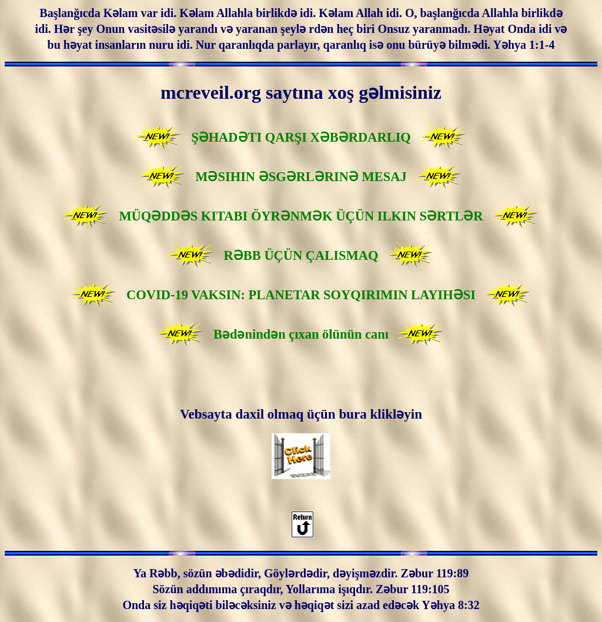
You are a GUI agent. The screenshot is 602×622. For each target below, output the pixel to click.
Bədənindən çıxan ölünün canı (301, 334)
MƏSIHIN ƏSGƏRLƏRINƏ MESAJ (300, 176)
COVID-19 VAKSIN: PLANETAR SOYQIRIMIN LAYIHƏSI (301, 294)
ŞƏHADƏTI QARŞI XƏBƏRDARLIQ (301, 137)
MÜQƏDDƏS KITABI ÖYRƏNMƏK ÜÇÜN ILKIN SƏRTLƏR (301, 216)
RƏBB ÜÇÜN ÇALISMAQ (301, 255)
